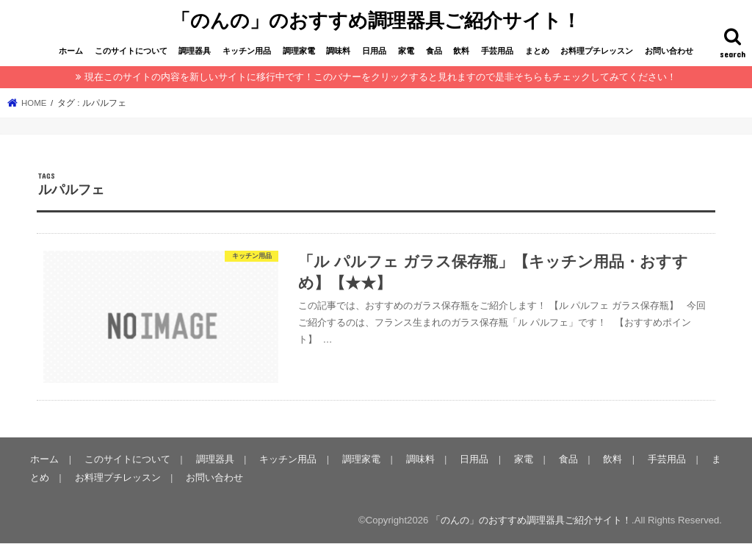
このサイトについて (131, 49)
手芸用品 (497, 49)
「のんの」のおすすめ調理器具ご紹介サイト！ (376, 18)
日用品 (374, 49)
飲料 (461, 49)
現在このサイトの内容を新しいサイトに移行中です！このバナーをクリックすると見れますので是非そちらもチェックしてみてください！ (380, 75)
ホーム (71, 49)
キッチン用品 (247, 49)
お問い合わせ (669, 49)
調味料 (338, 49)
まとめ (537, 49)
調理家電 (299, 49)
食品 (434, 49)
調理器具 (194, 49)
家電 (406, 49)
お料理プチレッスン (596, 49)
